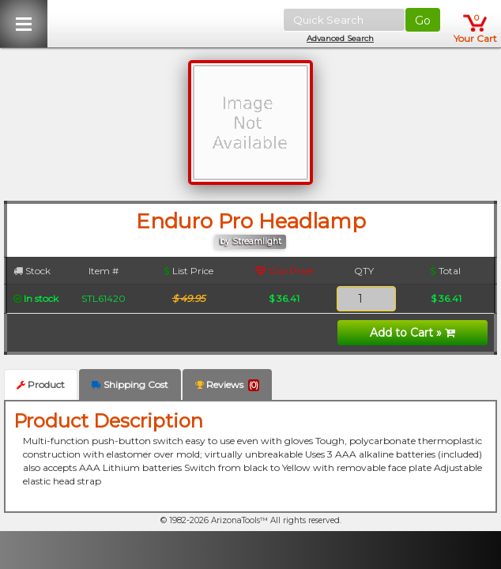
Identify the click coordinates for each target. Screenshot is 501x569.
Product (41, 384)
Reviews (227, 385)
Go (423, 20)
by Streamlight (250, 241)
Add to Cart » (412, 333)
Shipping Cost (130, 384)
